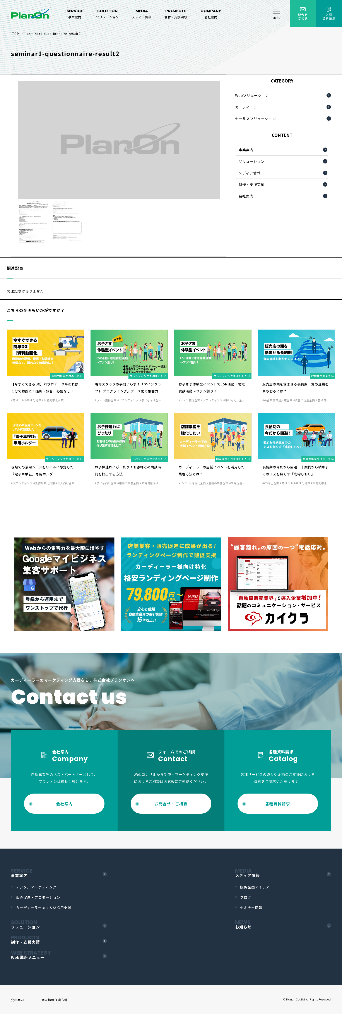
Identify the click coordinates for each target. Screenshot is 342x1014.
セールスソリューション (255, 118)
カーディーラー (248, 107)
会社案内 (246, 196)
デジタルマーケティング (36, 887)
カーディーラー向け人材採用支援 (43, 907)
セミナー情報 (251, 907)
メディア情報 (250, 172)
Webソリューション (252, 95)
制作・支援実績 (252, 184)
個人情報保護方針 (54, 1000)
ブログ (245, 897)
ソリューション (252, 161)
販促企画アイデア (255, 887)
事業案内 (246, 149)
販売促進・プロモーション (38, 897)
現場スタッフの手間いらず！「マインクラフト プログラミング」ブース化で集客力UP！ (128, 391)
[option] (64, 584)
